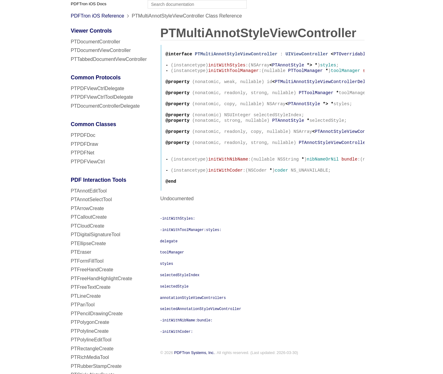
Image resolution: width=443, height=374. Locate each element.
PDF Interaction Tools (98, 180)
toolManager (172, 266)
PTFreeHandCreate (92, 269)
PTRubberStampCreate (96, 366)
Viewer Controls (91, 31)
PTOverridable (350, 55)
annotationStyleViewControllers (193, 312)
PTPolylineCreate (90, 331)
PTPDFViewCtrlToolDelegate (102, 97)
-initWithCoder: (176, 346)
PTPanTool (82, 304)
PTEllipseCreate (88, 243)
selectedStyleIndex (179, 289)
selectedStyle (174, 300)
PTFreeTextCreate (90, 287)
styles (166, 278)
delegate (169, 255)
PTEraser (81, 252)
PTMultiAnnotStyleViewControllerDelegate (327, 85)
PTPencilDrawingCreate (97, 313)
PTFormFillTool (87, 261)
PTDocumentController (95, 41)
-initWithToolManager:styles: (191, 244)
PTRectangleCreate (92, 348)
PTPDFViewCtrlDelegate (97, 88)
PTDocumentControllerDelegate (105, 106)
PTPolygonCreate (90, 322)
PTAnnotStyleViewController (349, 141)
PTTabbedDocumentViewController (109, 59)
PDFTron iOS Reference (97, 15)
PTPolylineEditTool (91, 339)
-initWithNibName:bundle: (186, 334)
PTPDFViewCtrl (88, 161)
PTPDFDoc (83, 135)
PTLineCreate (86, 296)
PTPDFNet (82, 152)
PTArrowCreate (87, 208)
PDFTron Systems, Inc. (194, 367)
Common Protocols (96, 77)
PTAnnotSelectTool (91, 199)
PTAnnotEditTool (89, 190)
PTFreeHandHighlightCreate (101, 278)
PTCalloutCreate (89, 217)
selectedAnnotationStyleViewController (200, 323)
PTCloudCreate (87, 226)
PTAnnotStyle (288, 67)
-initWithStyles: (177, 232)
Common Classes (93, 124)
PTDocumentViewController (101, 50)
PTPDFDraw (84, 144)
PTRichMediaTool (90, 357)
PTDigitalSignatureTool (95, 234)
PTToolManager (305, 73)
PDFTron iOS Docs (88, 4)
